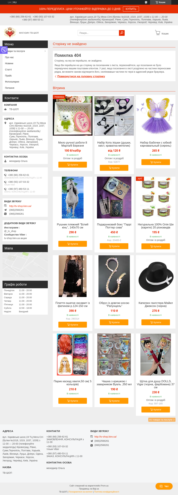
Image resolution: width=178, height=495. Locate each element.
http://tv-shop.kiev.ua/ (20, 206)
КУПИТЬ (131, 9)
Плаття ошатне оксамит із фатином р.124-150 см (73, 305)
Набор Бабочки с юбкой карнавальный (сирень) (155, 144)
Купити (74, 164)
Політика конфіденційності (106, 492)
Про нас (9, 57)
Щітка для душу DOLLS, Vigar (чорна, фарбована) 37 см (155, 384)
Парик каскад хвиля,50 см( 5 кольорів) (72, 383)
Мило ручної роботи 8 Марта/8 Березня (72, 144)
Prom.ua (104, 486)
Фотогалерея (12, 81)
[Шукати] (122, 33)
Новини (9, 63)
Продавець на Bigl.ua (89, 489)
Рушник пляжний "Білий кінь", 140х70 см (72, 226)
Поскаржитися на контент (81, 492)
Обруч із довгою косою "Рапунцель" (114, 305)
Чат (164, 486)
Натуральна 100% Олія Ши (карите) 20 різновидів (156, 226)
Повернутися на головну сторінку (81, 76)
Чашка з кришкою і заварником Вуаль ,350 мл (114, 383)
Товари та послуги (15, 51)
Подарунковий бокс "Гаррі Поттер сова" (114, 226)
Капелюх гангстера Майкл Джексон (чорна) (156, 305)
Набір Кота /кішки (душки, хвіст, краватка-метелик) (114, 144)
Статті (8, 69)
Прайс (8, 75)
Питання (9, 88)
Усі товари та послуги (160, 419)
